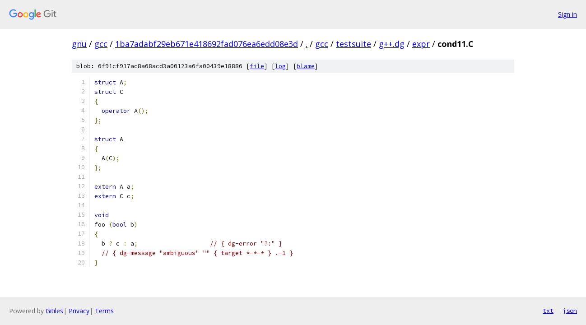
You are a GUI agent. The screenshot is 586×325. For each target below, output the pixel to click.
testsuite (353, 43)
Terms (104, 310)
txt (548, 310)
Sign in (567, 14)
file (257, 66)
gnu (79, 43)
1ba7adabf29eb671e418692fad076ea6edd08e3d (206, 43)
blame (306, 66)
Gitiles (54, 310)
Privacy (79, 310)
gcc (100, 43)
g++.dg (392, 43)
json (570, 310)
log (280, 66)
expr (421, 43)
